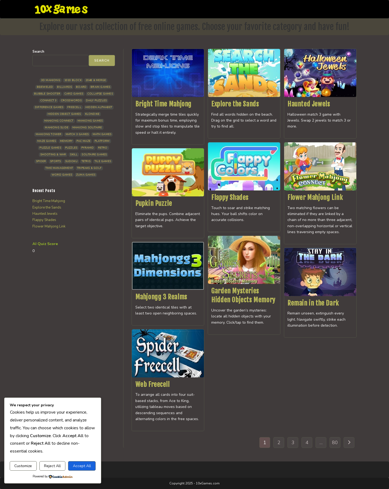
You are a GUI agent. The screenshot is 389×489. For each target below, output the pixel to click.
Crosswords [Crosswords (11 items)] (71, 100)
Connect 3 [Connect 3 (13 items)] (48, 100)
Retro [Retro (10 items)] (103, 148)
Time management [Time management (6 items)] (59, 168)
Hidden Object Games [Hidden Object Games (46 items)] (64, 114)
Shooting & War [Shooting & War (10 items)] (53, 154)
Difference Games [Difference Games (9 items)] (49, 107)
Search (38, 51)
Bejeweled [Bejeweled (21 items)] (45, 87)
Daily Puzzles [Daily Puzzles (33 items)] (96, 100)
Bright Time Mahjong (163, 104)
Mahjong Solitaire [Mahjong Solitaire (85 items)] (87, 127)
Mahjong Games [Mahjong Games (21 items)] (90, 121)
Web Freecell (152, 384)
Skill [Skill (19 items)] (74, 154)
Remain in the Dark (313, 303)
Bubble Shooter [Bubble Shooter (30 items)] (47, 94)
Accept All (82, 465)
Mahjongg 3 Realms (161, 297)
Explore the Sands (235, 104)
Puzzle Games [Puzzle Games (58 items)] (50, 148)
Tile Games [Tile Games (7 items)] (103, 161)
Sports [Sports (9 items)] (55, 161)
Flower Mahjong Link (315, 197)
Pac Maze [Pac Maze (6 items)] (83, 141)
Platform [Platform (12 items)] (102, 141)
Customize (23, 465)
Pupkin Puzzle (153, 203)
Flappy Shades (230, 197)
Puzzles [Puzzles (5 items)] (71, 148)
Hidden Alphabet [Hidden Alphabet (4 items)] (98, 107)
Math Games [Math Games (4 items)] (102, 134)
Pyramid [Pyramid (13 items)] (87, 148)
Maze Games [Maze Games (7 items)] (46, 141)
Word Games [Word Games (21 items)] (62, 175)
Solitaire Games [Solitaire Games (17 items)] (94, 154)
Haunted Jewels (308, 104)
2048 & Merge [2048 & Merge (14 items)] (96, 80)
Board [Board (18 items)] (81, 87)
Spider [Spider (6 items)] (41, 161)
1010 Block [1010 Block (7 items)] (73, 80)
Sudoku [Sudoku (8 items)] (71, 161)
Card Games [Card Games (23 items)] (73, 94)
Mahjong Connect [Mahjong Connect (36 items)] (58, 121)
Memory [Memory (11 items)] (66, 141)
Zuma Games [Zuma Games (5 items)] (85, 175)
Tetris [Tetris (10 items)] (86, 161)
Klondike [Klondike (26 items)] (92, 114)
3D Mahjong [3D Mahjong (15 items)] (50, 80)
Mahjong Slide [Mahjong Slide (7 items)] (56, 127)
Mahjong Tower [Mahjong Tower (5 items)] (49, 134)
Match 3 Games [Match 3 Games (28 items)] (77, 134)
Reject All (52, 465)
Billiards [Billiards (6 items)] (64, 87)
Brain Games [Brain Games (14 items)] (100, 87)
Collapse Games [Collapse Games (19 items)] (100, 94)
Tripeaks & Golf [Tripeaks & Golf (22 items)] (89, 168)
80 (335, 442)
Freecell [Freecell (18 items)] (74, 107)
